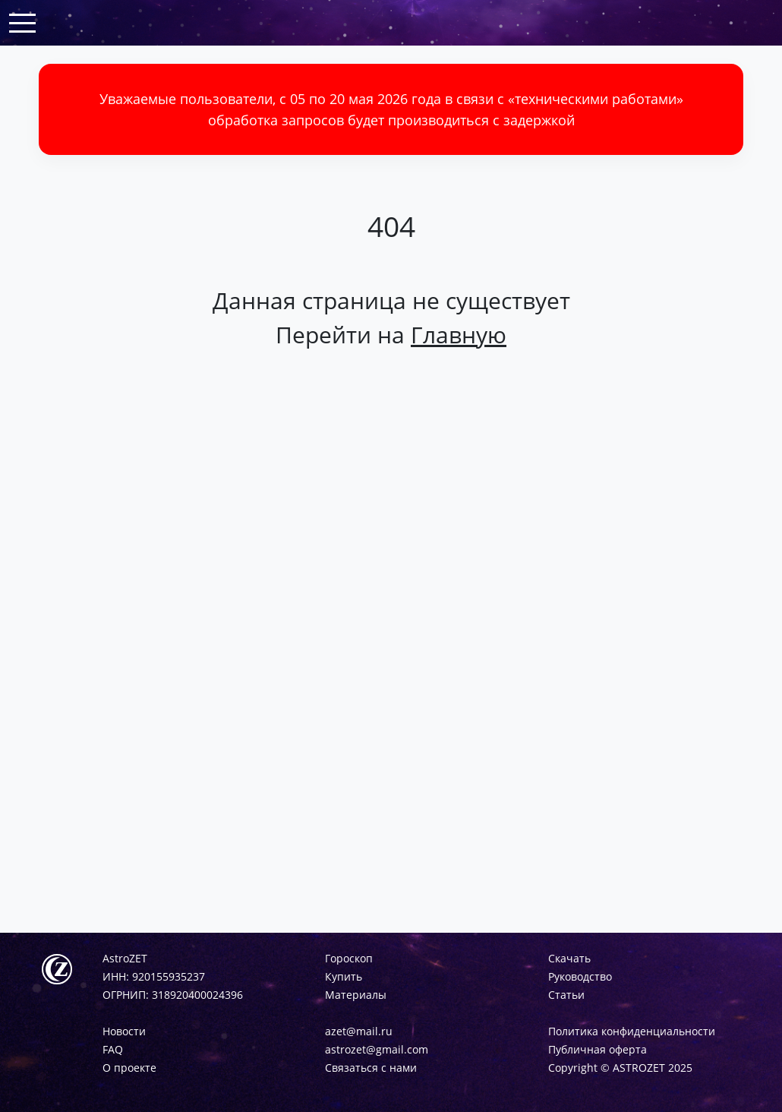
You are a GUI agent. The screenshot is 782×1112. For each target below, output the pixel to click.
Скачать (569, 958)
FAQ (112, 1049)
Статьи (566, 994)
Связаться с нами (371, 1067)
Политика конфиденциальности (631, 1031)
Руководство (580, 976)
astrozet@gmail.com (376, 1049)
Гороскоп (349, 958)
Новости (124, 1031)
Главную (458, 335)
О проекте (129, 1067)
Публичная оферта (597, 1049)
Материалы (355, 994)
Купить (343, 976)
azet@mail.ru (359, 1031)
